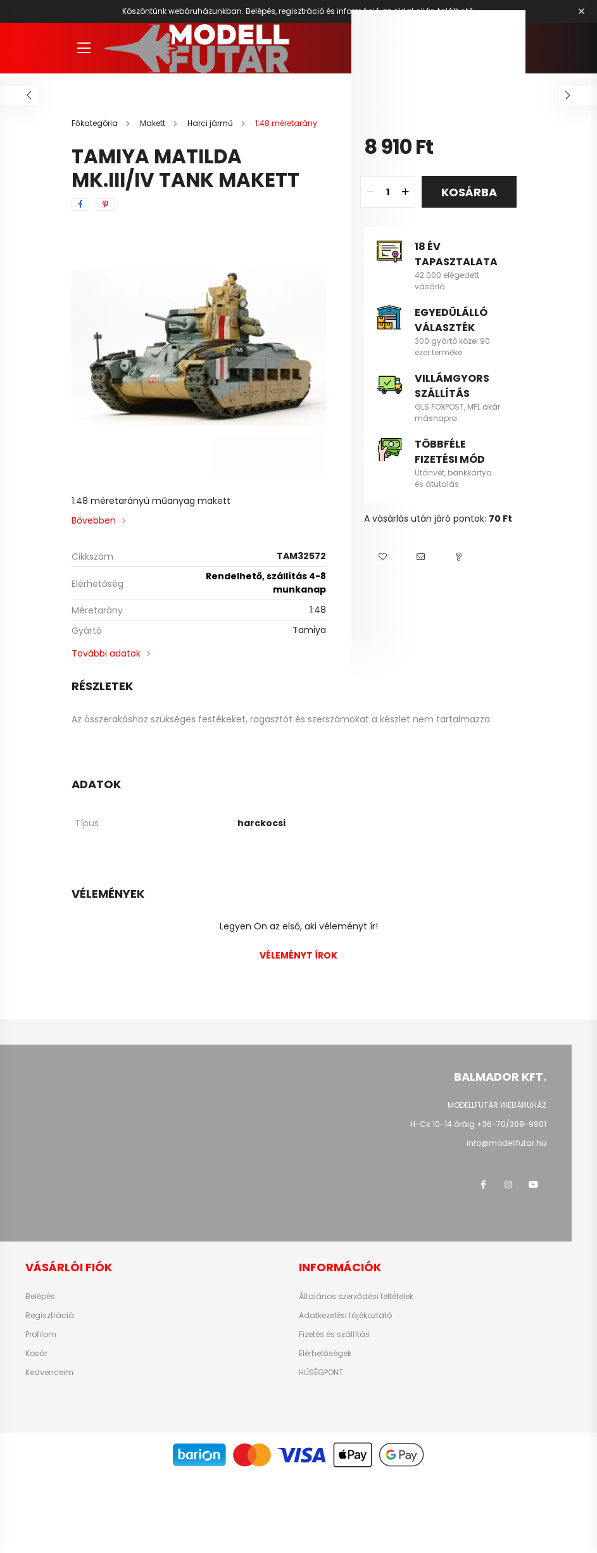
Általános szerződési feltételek (356, 1296)
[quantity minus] (370, 191)
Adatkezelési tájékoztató (345, 1315)
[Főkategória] (96, 123)
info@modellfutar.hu (506, 1143)
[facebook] (80, 204)
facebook (483, 1184)
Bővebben (94, 520)
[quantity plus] (405, 191)
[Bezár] (581, 11)
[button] (383, 557)
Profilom (40, 1334)
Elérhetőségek (325, 1353)
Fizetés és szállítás (334, 1334)
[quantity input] (388, 192)
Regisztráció (49, 1315)
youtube (533, 1184)
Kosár (36, 1353)
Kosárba (469, 192)
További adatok (106, 653)
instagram (508, 1184)
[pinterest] (105, 204)
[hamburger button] (84, 48)
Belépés (40, 1296)
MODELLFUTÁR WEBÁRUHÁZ (497, 1105)
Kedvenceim (49, 1372)
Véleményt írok (298, 955)
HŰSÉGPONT (321, 1372)
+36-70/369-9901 (511, 1124)
